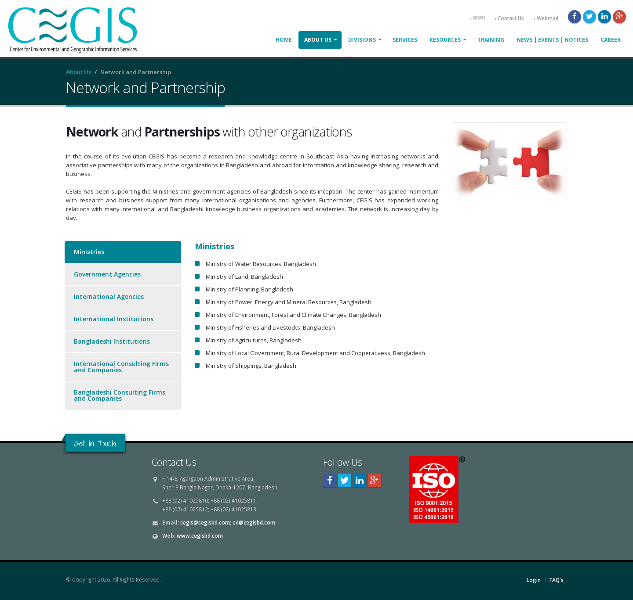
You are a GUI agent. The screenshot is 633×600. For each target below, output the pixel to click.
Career (610, 39)
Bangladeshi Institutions (112, 341)
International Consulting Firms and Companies (121, 366)
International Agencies (109, 296)
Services (405, 39)
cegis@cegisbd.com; (205, 522)
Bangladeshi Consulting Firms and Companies (119, 395)
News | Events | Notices (552, 39)
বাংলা (477, 18)
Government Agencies (107, 274)
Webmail (546, 18)
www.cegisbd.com (200, 535)
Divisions (362, 39)
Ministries (89, 252)
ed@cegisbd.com (254, 522)
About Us (317, 39)
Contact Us (509, 18)
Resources (445, 39)
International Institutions (113, 319)
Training (490, 39)
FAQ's (556, 579)
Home (284, 39)
